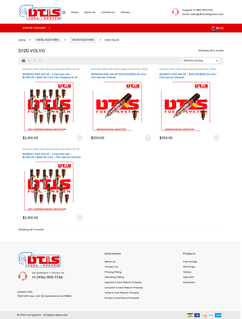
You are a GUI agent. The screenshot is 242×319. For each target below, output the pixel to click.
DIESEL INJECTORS (47, 39)
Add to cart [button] (80, 138)
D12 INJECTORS (30, 69)
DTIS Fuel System (30, 315)
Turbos (187, 272)
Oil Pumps (189, 266)
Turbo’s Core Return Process (122, 292)
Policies (125, 12)
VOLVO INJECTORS (83, 39)
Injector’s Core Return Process (123, 282)
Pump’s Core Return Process (122, 298)
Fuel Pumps (190, 261)
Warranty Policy (114, 277)
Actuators (189, 282)
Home (74, 12)
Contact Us (108, 12)
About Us (89, 12)
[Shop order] (200, 61)
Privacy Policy (113, 272)
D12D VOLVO (45, 69)
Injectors (188, 277)
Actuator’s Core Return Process (124, 287)
